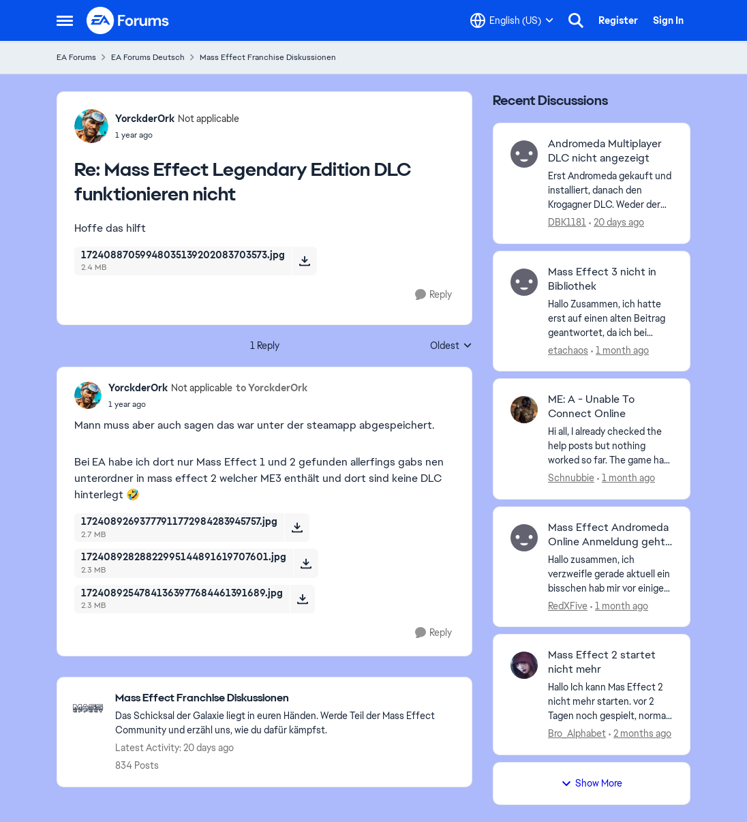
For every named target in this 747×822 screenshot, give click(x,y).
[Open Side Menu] (65, 20)
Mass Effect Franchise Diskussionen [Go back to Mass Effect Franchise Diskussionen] (268, 57)
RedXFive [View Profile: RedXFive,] (568, 605)
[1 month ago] (620, 350)
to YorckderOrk (271, 388)
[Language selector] (512, 20)
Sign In (668, 20)
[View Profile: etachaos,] (524, 282)
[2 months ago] (640, 734)
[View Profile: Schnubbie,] (524, 409)
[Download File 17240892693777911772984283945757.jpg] (296, 527)
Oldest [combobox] (451, 346)
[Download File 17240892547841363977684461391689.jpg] (302, 599)
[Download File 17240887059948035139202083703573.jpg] (304, 261)
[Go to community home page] (128, 20)
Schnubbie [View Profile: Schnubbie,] (571, 478)
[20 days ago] (616, 222)
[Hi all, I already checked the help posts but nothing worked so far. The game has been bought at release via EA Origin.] (610, 446)
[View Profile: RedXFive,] (524, 537)
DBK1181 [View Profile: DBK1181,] (567, 222)
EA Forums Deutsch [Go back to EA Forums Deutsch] (148, 57)
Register (618, 20)
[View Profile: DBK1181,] (524, 154)
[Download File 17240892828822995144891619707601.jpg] (305, 563)
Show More (591, 783)
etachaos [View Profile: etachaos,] (568, 350)
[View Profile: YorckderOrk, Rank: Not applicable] (91, 126)
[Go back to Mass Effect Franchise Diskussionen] (286, 698)
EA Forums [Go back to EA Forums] (76, 57)
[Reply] (433, 295)
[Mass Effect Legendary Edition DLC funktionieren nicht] (177, 135)
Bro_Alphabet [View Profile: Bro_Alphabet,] (577, 733)
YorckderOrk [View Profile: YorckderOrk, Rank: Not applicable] (144, 118)
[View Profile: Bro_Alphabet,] (524, 665)
